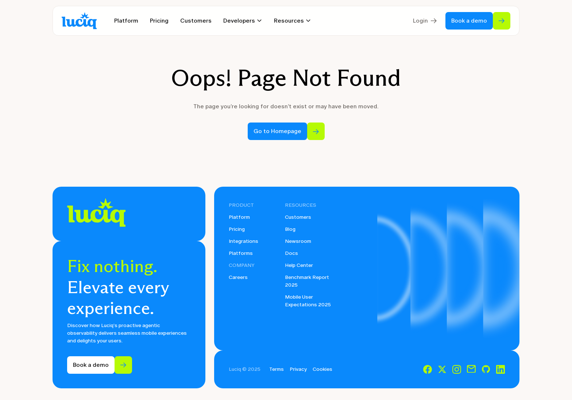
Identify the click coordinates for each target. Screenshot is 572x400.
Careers (238, 277)
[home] (79, 21)
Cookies (322, 369)
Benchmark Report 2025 (307, 281)
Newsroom (298, 241)
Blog (290, 229)
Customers (196, 20)
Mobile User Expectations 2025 (308, 301)
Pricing (159, 20)
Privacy (298, 369)
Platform (126, 20)
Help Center (299, 265)
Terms (276, 369)
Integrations (243, 241)
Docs (291, 253)
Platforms (241, 253)
